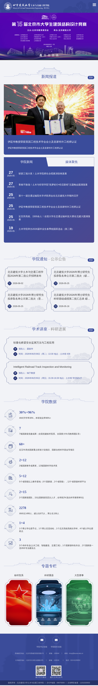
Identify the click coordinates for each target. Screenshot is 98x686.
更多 (90, 78)
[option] (49, 36)
